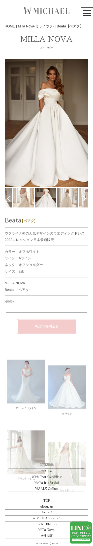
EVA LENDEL (46, 524)
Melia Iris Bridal (46, 482)
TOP (46, 500)
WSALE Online (46, 488)
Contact (46, 512)
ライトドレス (67, 503)
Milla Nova (46, 529)
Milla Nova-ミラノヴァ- (36, 26)
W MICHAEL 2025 (46, 518)
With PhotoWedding (47, 477)
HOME (10, 26)
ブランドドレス (26, 496)
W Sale (46, 471)
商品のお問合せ (46, 326)
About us (46, 506)
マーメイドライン (25, 420)
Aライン (67, 429)
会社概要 (47, 535)
